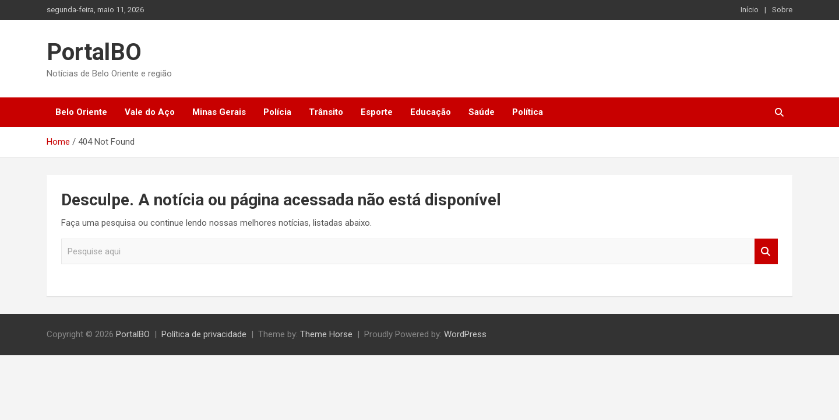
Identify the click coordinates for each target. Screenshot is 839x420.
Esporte (377, 112)
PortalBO (94, 52)
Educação (430, 112)
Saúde (481, 112)
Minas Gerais (219, 112)
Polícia (277, 112)
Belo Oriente (81, 112)
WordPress (465, 334)
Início (750, 9)
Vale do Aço (150, 112)
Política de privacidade (203, 334)
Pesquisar (766, 252)
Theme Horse (326, 334)
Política (527, 112)
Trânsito (326, 112)
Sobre (782, 9)
